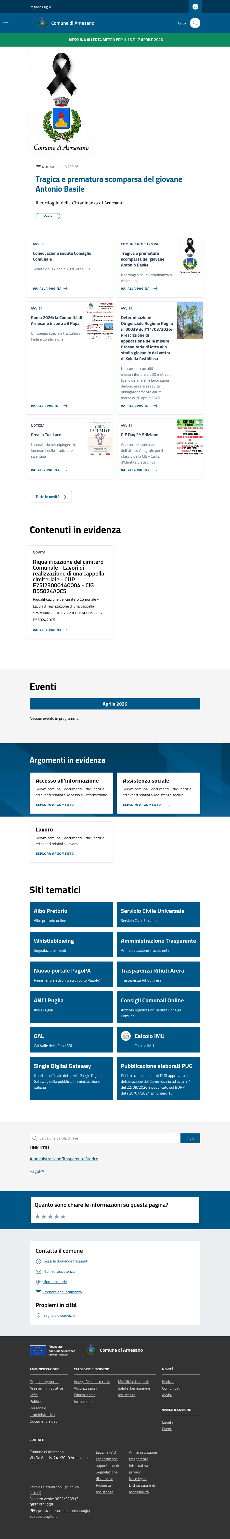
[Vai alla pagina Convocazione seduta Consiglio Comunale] (51, 286)
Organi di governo (44, 1381)
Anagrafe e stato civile (92, 1381)
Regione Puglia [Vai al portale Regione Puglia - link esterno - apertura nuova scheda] (40, 6)
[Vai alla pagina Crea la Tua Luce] (48, 468)
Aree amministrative (46, 1388)
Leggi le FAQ (106, 1452)
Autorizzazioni (85, 1388)
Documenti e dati (44, 1421)
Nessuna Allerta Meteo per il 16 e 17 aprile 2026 (116, 40)
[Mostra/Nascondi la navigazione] (6, 22)
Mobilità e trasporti (133, 1381)
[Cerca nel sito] (195, 23)
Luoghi (167, 1422)
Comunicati (171, 1388)
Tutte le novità (51, 496)
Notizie (168, 1381)
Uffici (34, 1395)
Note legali (138, 1479)
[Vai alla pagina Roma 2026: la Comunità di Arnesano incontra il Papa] (48, 404)
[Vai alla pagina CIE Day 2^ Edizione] (138, 468)
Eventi (167, 1429)
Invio (190, 1138)
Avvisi (167, 1395)
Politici (35, 1401)
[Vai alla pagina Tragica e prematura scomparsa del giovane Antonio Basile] (138, 286)
